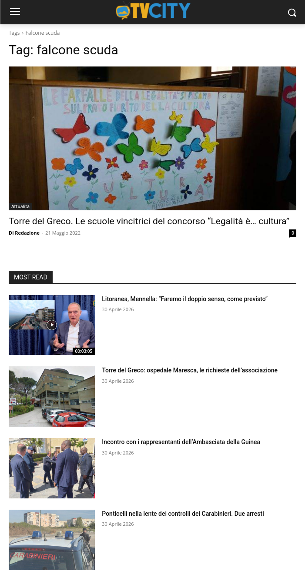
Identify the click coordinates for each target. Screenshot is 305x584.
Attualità (20, 206)
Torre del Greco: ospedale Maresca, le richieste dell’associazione (190, 370)
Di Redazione (24, 232)
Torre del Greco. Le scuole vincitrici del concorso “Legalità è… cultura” (149, 221)
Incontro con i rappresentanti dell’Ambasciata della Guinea (181, 441)
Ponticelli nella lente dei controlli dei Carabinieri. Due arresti (183, 513)
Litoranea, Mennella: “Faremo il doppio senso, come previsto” (185, 298)
